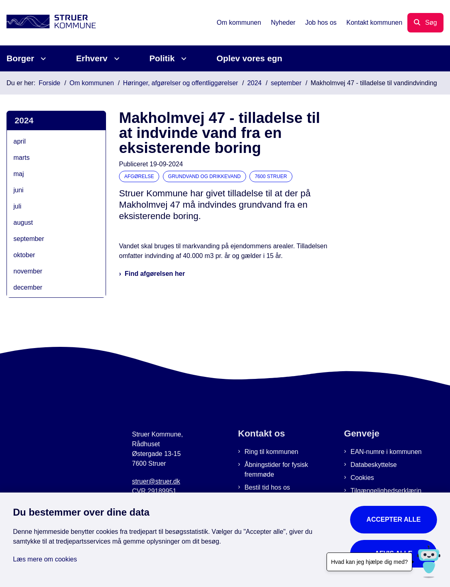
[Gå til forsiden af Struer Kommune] (48, 23)
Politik (162, 58)
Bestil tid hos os (267, 487)
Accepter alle (393, 519)
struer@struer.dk (156, 481)
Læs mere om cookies (45, 559)
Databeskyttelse (373, 464)
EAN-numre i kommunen (386, 451)
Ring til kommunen (271, 451)
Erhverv (91, 58)
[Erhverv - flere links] (115, 59)
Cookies (362, 477)
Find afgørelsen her (155, 273)
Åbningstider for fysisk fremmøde (276, 469)
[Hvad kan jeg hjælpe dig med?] (428, 561)
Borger (20, 58)
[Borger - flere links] (42, 59)
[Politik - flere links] (182, 59)
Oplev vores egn (249, 58)
